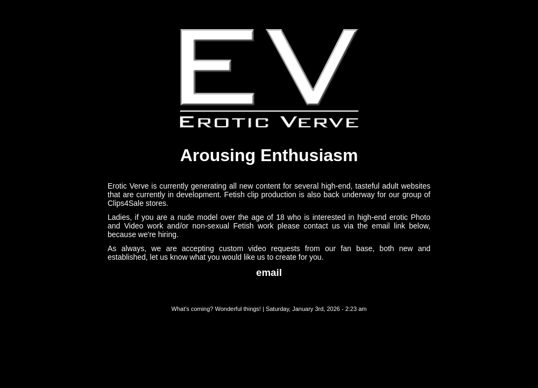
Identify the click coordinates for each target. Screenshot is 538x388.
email (269, 272)
